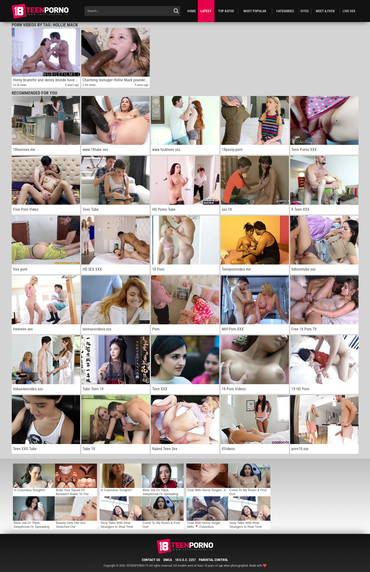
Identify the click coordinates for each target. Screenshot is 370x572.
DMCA (167, 559)
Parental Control (213, 559)
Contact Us (151, 559)
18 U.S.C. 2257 (185, 559)
